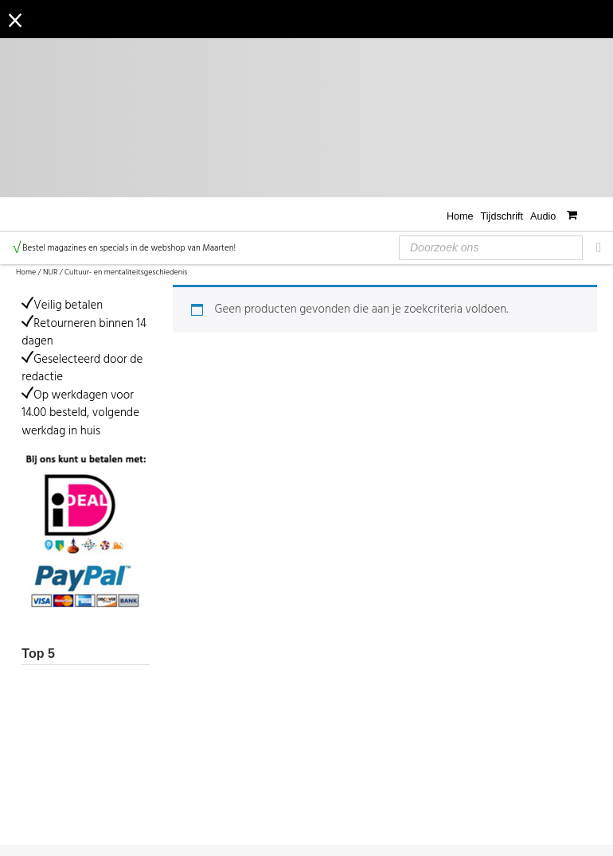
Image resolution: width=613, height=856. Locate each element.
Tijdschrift (502, 216)
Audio (543, 216)
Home (460, 216)
